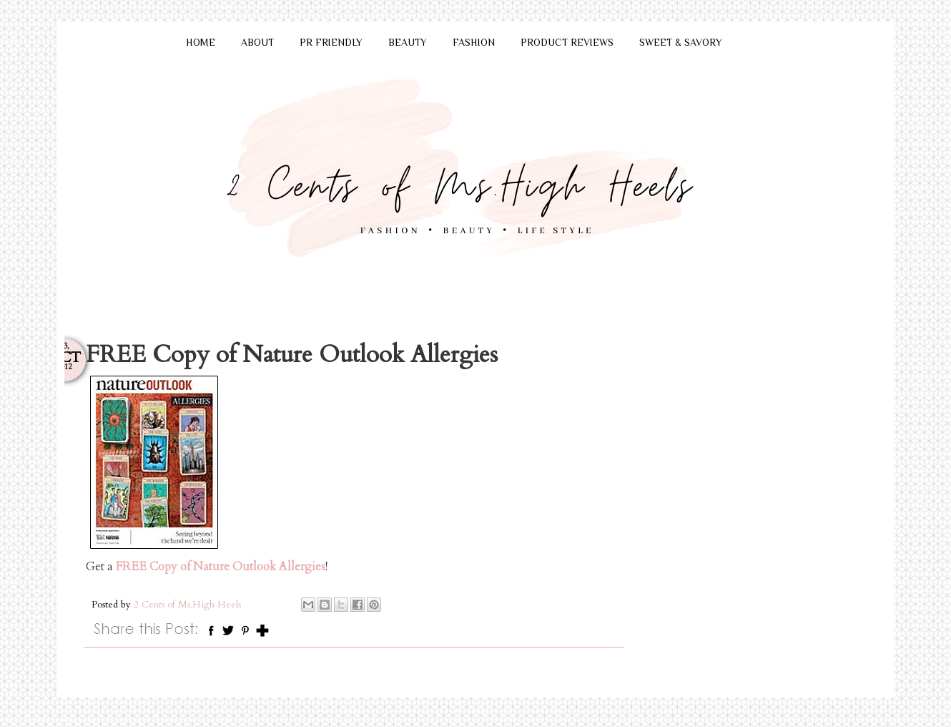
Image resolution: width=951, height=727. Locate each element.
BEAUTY (407, 42)
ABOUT (257, 42)
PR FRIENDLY (331, 42)
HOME (200, 42)
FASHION (474, 42)
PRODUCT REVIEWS (567, 42)
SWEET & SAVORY (680, 42)
